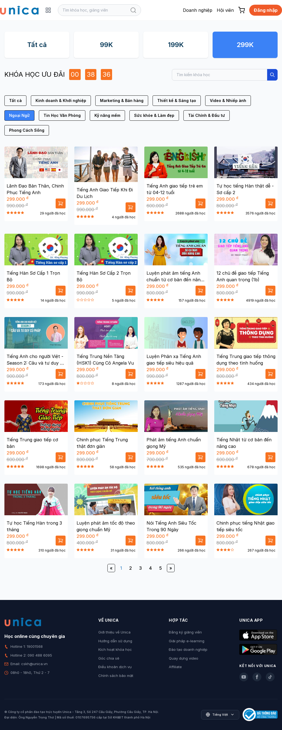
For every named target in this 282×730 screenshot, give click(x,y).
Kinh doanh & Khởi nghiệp (61, 100)
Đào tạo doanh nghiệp (188, 649)
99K (106, 45)
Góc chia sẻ (108, 658)
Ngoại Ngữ (19, 115)
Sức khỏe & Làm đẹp (154, 115)
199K (176, 45)
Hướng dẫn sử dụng (115, 641)
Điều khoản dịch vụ (115, 667)
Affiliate (175, 667)
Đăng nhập (266, 10)
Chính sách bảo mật (115, 675)
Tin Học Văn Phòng (62, 115)
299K (245, 45)
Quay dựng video (183, 658)
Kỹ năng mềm (107, 115)
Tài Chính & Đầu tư (206, 115)
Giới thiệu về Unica (114, 632)
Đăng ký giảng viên (185, 632)
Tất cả (37, 45)
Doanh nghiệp (197, 10)
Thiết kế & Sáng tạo (176, 100)
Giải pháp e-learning (186, 641)
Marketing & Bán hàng (121, 100)
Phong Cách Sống (26, 130)
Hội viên (225, 10)
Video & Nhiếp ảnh (228, 100)
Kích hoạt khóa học (115, 649)
